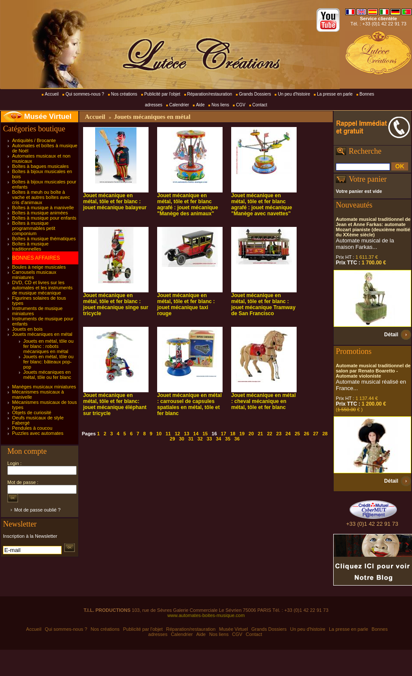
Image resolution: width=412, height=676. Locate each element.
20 (251, 433)
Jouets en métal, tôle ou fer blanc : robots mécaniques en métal (48, 346)
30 (181, 438)
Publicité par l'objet (162, 94)
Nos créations (124, 94)
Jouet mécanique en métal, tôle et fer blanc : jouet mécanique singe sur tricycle (115, 304)
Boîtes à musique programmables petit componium (33, 228)
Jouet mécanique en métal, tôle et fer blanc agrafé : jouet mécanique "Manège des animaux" (187, 204)
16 (214, 433)
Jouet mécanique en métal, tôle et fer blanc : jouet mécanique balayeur (114, 201)
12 (177, 433)
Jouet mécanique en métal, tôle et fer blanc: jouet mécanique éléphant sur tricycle (114, 404)
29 (172, 438)
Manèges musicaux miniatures (44, 386)
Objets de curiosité (31, 412)
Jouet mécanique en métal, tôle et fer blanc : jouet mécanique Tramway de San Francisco (263, 304)
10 (158, 433)
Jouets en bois (27, 329)
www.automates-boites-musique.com (206, 615)
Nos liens (220, 104)
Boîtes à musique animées (40, 212)
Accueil (52, 94)
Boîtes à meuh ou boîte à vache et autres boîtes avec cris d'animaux (41, 197)
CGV (240, 104)
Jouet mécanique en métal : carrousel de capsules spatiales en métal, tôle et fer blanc (189, 404)
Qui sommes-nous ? (84, 94)
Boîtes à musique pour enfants (44, 217)
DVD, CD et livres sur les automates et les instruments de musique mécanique (42, 287)
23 (279, 433)
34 (218, 438)
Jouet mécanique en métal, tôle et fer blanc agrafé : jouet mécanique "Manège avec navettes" (261, 204)
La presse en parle (335, 94)
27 (315, 433)
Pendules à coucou (32, 428)
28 (325, 433)
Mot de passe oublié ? (37, 509)
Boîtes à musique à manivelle (43, 207)
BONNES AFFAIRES (36, 258)
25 (297, 433)
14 (195, 433)
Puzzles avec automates (37, 433)
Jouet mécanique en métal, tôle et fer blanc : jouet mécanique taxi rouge (186, 304)
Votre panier (368, 179)
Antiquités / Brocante (34, 140)
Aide (200, 104)
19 (242, 433)
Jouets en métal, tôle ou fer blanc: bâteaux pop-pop (48, 361)
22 (269, 433)
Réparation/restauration (209, 94)
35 (227, 438)
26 (306, 433)
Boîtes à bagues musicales (40, 166)
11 (168, 433)
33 (209, 438)
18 (232, 433)
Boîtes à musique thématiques (44, 238)
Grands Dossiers (255, 94)
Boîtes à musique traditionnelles (30, 246)
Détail (391, 335)
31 (190, 438)
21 (260, 433)
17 (223, 433)
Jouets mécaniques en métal (42, 334)
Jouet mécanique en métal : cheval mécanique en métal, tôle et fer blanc (263, 401)
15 (205, 433)
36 (236, 438)
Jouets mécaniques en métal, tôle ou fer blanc (47, 374)
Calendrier (179, 104)
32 (200, 438)
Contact (259, 104)
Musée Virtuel (47, 116)
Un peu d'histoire (294, 94)
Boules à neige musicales (39, 267)
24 (288, 433)
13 (186, 433)
